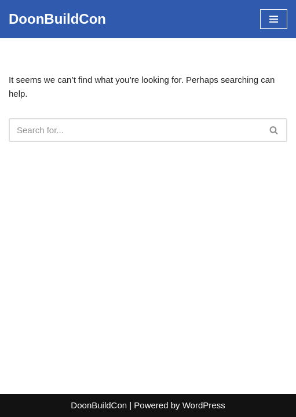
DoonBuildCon (99, 405)
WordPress (203, 405)
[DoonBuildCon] (57, 19)
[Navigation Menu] (273, 19)
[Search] (135, 130)
